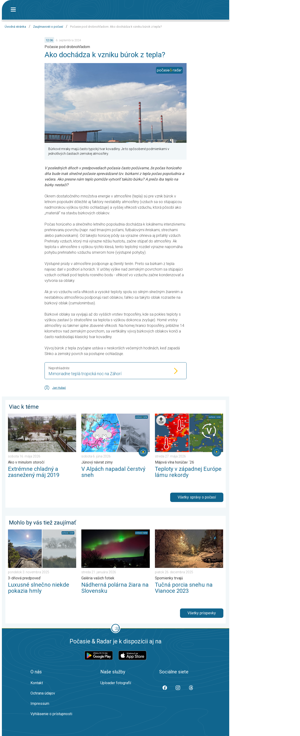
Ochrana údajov (42, 693)
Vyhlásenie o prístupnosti (51, 714)
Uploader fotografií (115, 683)
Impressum (39, 703)
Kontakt (36, 683)
